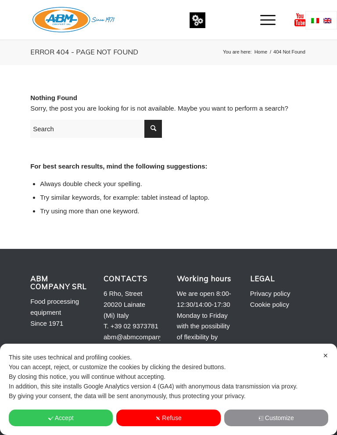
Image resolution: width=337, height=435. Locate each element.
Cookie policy (269, 304)
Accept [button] (61, 417)
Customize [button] (276, 417)
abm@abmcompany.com (140, 337)
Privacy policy (270, 293)
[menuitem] (263, 20)
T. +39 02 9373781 (131, 326)
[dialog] (168, 389)
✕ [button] (325, 355)
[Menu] (263, 20)
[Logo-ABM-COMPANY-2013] (73, 20)
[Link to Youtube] (300, 19)
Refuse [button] (168, 417)
